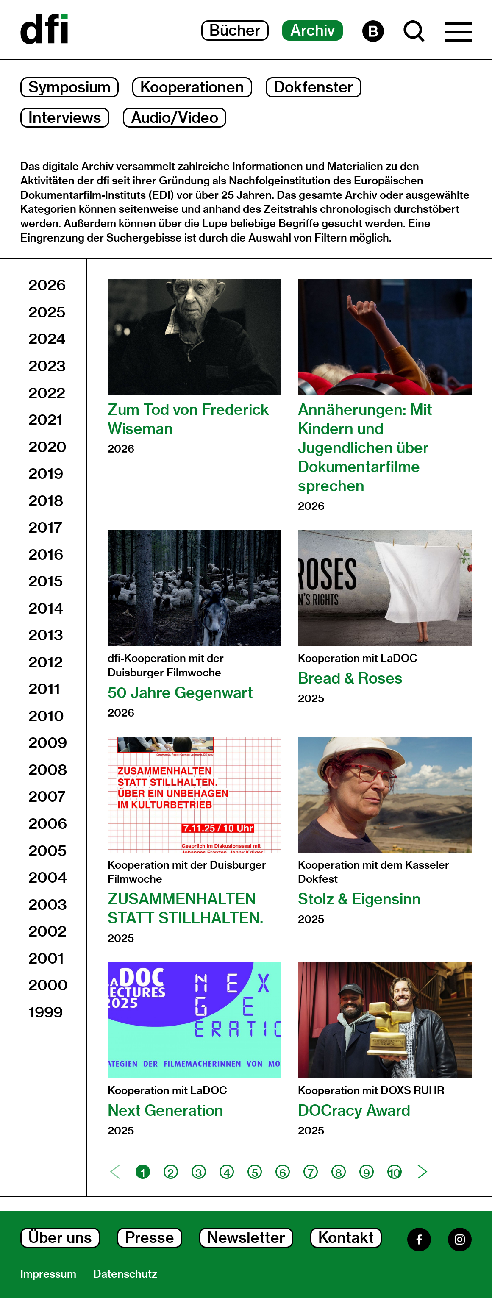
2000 (48, 985)
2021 (45, 420)
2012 (45, 662)
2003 (47, 904)
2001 (46, 958)
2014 (45, 608)
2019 (45, 473)
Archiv (312, 30)
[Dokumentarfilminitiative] (44, 30)
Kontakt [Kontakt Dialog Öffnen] (346, 1238)
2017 (45, 527)
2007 (47, 796)
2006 (47, 823)
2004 (47, 877)
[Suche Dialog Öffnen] (414, 31)
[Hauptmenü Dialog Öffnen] (458, 34)
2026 (47, 285)
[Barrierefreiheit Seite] (373, 31)
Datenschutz (125, 1273)
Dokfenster (313, 87)
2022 (46, 393)
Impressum (48, 1273)
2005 (47, 851)
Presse (149, 1238)
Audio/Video (174, 117)
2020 (47, 447)
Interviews (64, 117)
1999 (45, 1012)
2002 (47, 931)
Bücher (235, 30)
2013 (45, 635)
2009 (47, 743)
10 (394, 1172)
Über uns (60, 1238)
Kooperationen (192, 87)
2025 (46, 312)
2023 (47, 366)
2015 (45, 581)
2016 (45, 554)
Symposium (69, 87)
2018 (45, 501)
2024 (46, 339)
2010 (46, 716)
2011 (44, 689)
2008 (47, 770)
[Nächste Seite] (422, 1172)
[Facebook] (419, 1239)
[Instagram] (460, 1239)
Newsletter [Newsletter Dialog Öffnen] (246, 1238)
